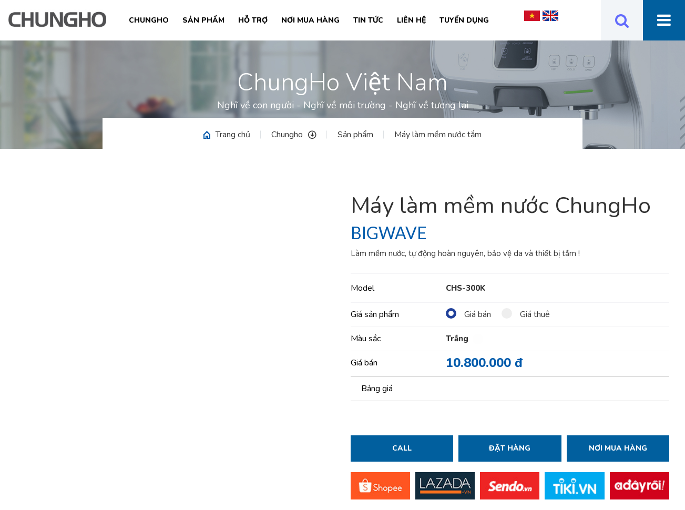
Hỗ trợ (253, 20)
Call (402, 448)
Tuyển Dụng (464, 20)
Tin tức (368, 20)
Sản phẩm (203, 20)
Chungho (149, 20)
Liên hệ (411, 20)
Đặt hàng (509, 448)
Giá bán (468, 314)
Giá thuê (526, 314)
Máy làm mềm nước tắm (438, 134)
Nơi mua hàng (310, 20)
